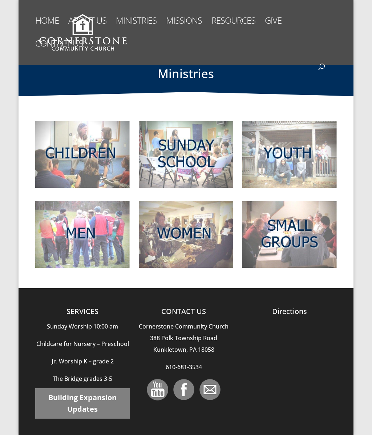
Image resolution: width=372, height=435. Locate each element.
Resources (233, 22)
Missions (184, 22)
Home (47, 22)
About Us (87, 22)
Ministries (136, 22)
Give (273, 22)
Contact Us (59, 45)
